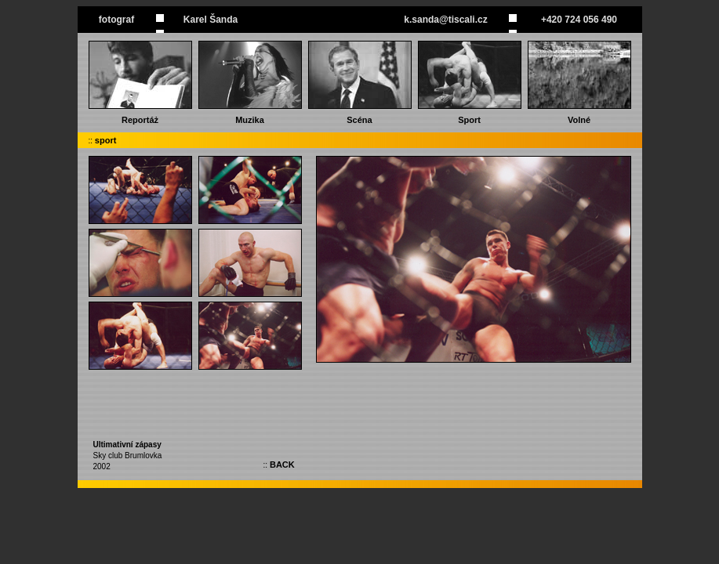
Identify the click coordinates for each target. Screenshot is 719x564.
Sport (469, 120)
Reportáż (140, 120)
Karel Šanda (210, 19)
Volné (579, 120)
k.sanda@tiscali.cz (445, 19)
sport (106, 140)
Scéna (359, 120)
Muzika (249, 120)
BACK (282, 464)
